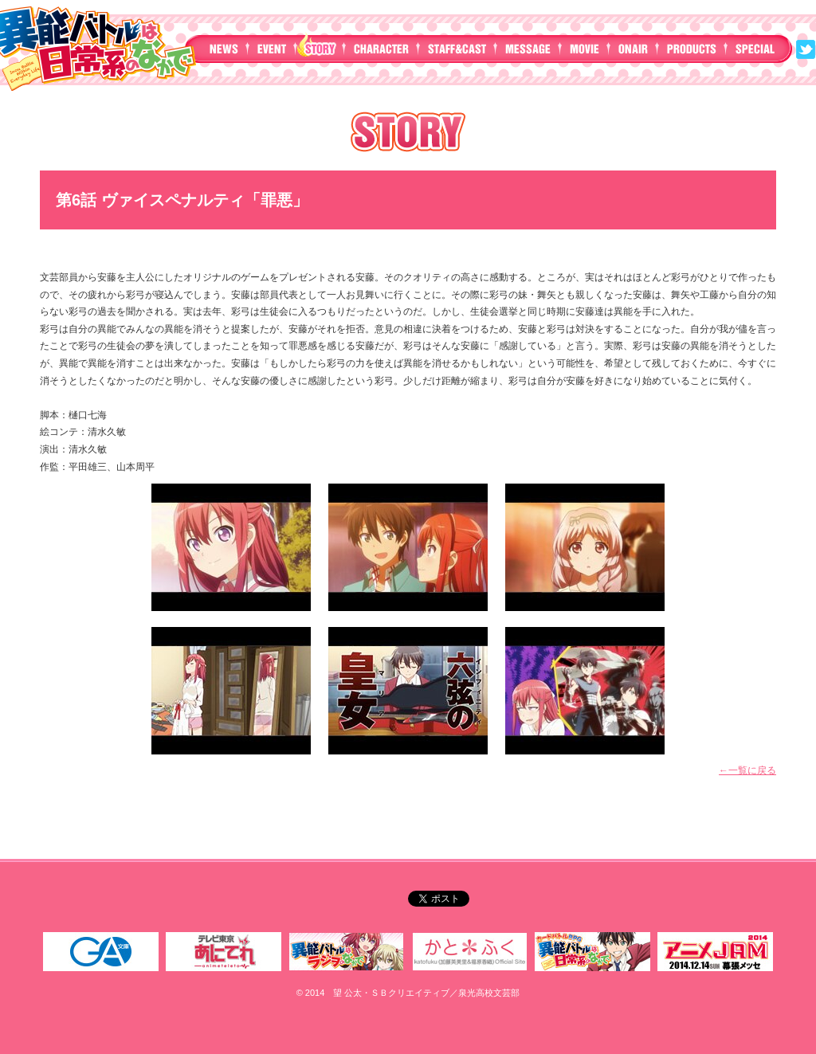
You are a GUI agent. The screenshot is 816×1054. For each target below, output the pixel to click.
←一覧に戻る (747, 770)
